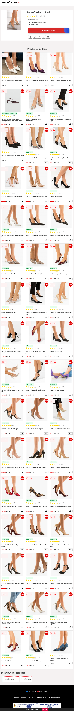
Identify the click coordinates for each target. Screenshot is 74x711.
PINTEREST (42, 692)
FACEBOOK (31, 692)
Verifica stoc (55, 30)
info (22, 85)
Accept (44, 709)
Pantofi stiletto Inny (11, 679)
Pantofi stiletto (26, 679)
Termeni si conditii (20, 698)
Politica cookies (54, 698)
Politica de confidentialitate (37, 698)
